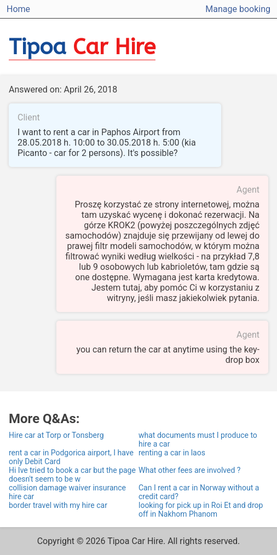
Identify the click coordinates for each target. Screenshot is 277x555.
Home (18, 9)
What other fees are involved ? (189, 470)
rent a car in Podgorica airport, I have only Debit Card (71, 457)
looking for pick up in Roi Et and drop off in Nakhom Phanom (200, 509)
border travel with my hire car (58, 505)
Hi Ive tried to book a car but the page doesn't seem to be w (72, 474)
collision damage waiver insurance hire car (67, 492)
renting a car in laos (171, 452)
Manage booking (237, 9)
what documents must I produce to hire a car (197, 439)
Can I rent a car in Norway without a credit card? (198, 492)
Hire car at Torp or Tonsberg (56, 435)
